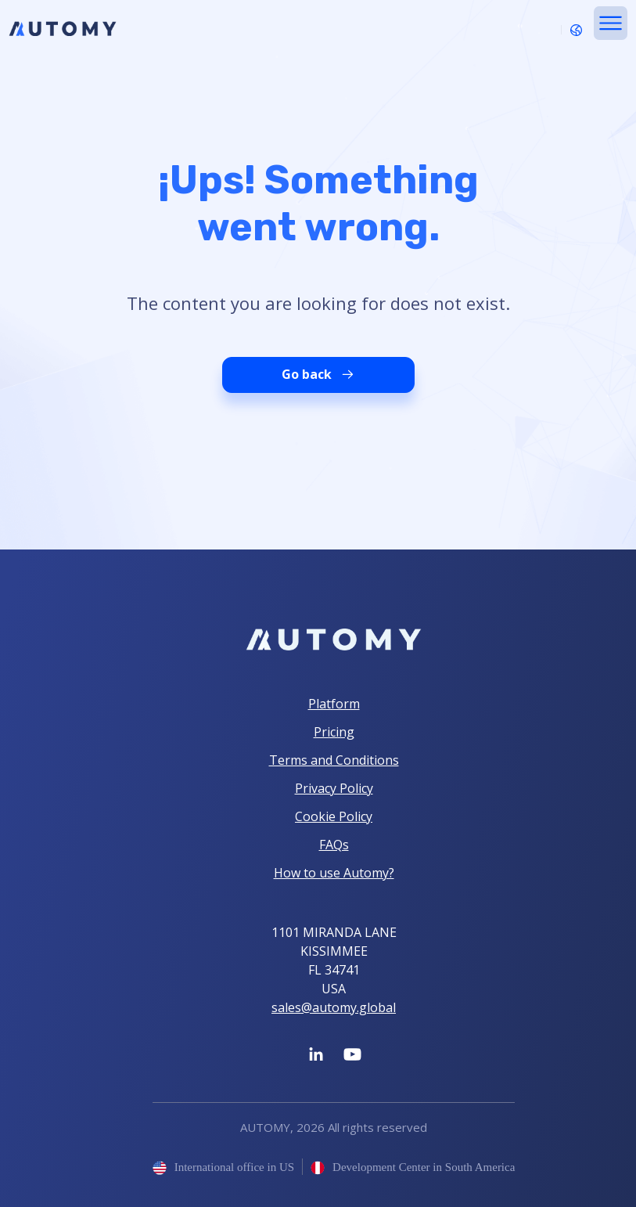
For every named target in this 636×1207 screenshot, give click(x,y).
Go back (318, 374)
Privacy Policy (334, 788)
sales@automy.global (333, 1007)
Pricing (334, 731)
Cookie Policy (333, 816)
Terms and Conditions (334, 760)
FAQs (334, 844)
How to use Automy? (334, 872)
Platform (334, 703)
